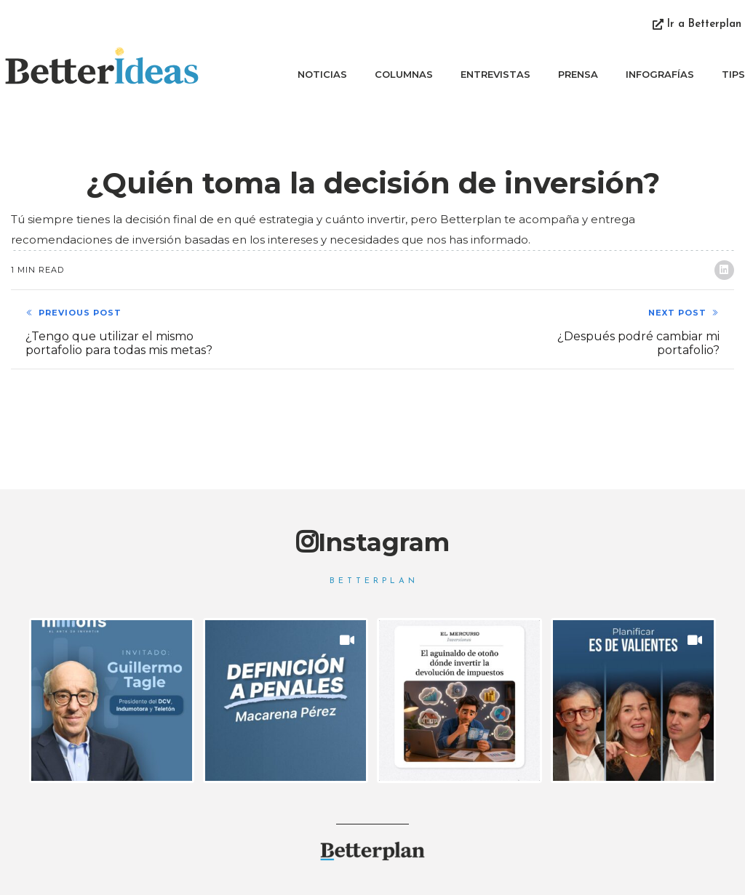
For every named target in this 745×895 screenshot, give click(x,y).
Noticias (322, 74)
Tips (733, 74)
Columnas (404, 74)
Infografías (660, 74)
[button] (697, 25)
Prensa (578, 74)
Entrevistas (495, 74)
